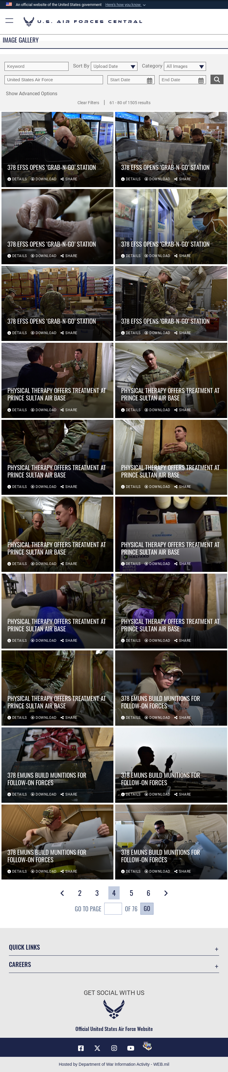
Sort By (81, 66)
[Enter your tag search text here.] (53, 79)
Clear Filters (88, 102)
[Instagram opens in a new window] (114, 1048)
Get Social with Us (114, 992)
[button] (126, 5)
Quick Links (24, 947)
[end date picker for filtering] (182, 79)
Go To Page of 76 (106, 909)
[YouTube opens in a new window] (130, 1048)
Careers (20, 964)
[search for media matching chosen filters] (217, 79)
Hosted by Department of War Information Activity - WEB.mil (114, 1064)
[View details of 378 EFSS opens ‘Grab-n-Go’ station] (57, 149)
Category (152, 66)
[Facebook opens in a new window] (80, 1048)
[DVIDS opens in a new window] (147, 1046)
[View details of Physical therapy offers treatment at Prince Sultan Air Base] (57, 380)
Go (147, 908)
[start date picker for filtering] (131, 79)
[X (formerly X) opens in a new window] (97, 1048)
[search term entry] (36, 66)
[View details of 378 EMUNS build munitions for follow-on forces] (171, 688)
